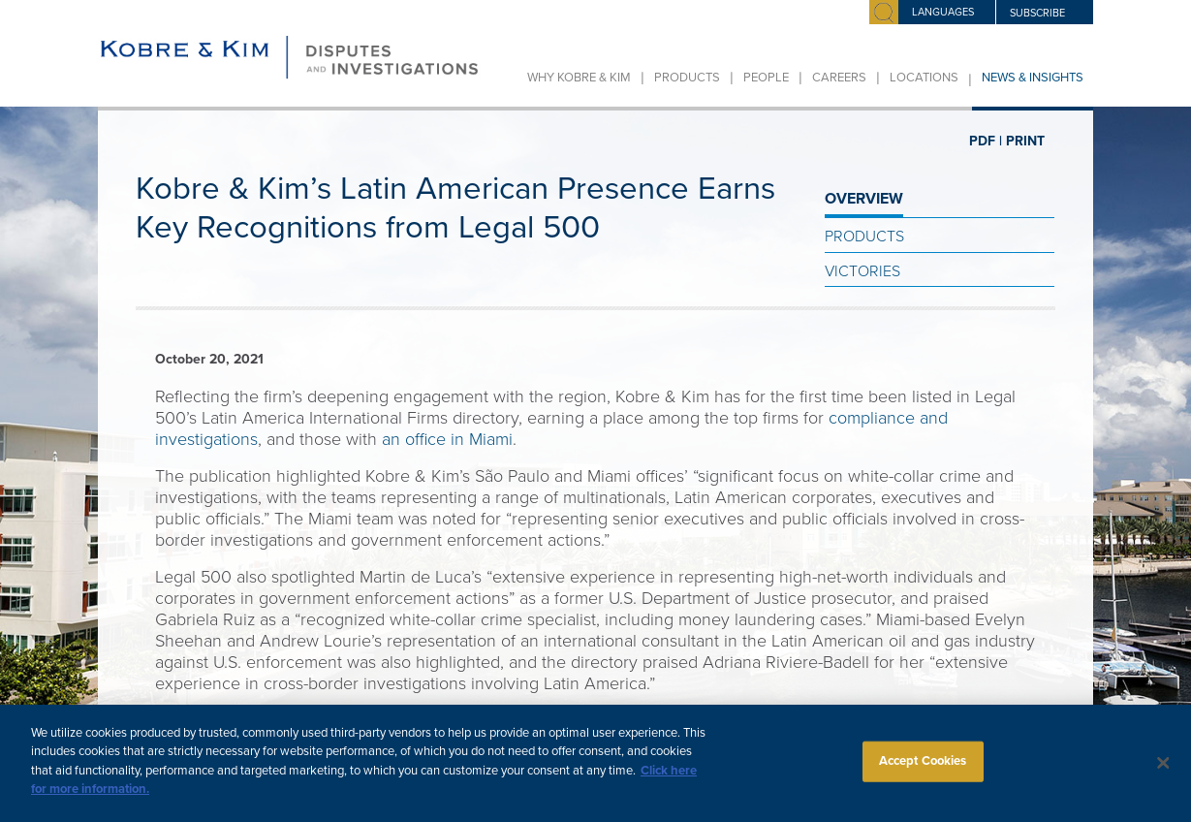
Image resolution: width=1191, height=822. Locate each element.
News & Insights (1032, 77)
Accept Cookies (923, 774)
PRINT (1025, 141)
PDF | (985, 141)
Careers (839, 77)
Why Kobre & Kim (579, 77)
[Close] (1164, 777)
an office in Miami (447, 439)
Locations (924, 77)
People (766, 77)
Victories (862, 271)
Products (687, 77)
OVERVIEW (864, 198)
